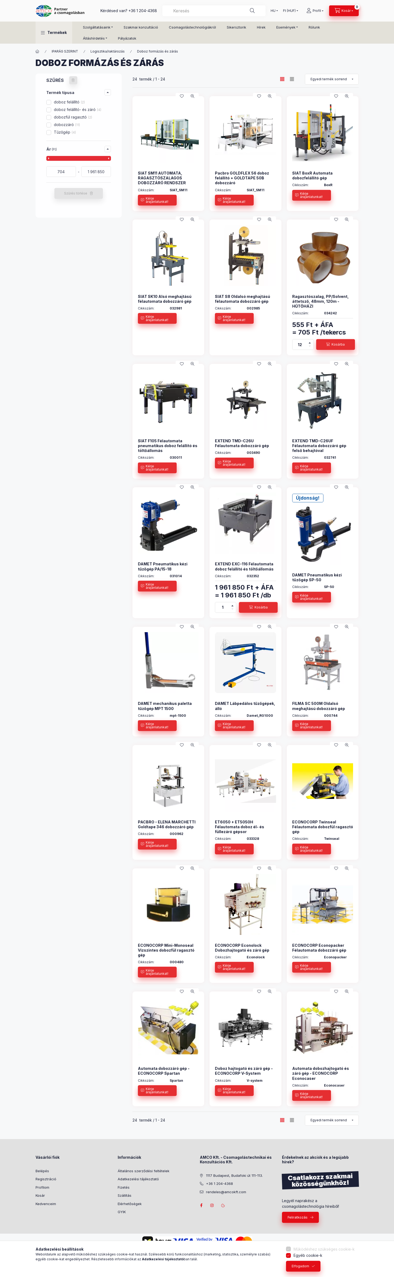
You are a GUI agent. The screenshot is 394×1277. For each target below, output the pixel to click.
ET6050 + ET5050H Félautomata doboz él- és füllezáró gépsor (239, 827)
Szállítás (124, 1195)
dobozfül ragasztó (73, 117)
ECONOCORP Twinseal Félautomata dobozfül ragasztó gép (322, 827)
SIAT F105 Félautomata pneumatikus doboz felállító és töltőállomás (167, 446)
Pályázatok (127, 38)
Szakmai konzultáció (141, 27)
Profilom (42, 1187)
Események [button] (285, 27)
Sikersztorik (236, 27)
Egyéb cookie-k (308, 1255)
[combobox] (214, 10)
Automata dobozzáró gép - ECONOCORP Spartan (164, 1071)
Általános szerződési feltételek (143, 1171)
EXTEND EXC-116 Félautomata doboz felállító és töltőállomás (244, 566)
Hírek (261, 27)
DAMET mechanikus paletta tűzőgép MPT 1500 (165, 706)
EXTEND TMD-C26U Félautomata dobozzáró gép (242, 443)
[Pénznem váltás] (289, 10)
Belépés (42, 1171)
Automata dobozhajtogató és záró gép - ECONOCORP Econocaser (320, 1073)
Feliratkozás (298, 1217)
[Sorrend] (332, 79)
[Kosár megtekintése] (344, 10)
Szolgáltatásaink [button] (96, 27)
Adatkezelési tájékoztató (138, 1179)
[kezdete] (61, 171)
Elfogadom (300, 1266)
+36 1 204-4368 (142, 10)
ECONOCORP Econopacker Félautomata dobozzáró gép (319, 947)
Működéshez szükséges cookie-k (324, 1249)
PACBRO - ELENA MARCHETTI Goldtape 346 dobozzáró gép (167, 824)
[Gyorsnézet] (192, 96)
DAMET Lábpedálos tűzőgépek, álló (245, 706)
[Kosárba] (335, 344)
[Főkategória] (37, 51)
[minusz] (310, 347)
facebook (201, 1205)
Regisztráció (46, 1179)
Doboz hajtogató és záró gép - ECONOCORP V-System (244, 1071)
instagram (212, 1205)
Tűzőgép (65, 132)
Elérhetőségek (130, 1204)
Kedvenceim (46, 1204)
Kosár (40, 1195)
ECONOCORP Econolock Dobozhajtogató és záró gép (242, 947)
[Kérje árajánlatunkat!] (157, 200)
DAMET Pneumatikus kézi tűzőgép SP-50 (317, 577)
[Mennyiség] (300, 344)
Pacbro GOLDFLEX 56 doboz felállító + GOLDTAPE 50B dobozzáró (242, 178)
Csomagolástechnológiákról (192, 27)
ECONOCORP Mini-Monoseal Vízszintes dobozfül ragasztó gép (166, 950)
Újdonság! (307, 498)
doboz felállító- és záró (77, 109)
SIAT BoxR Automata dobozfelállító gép (312, 175)
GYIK (122, 1212)
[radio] (292, 79)
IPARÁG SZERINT (65, 51)
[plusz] (310, 342)
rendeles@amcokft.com (226, 1192)
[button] (54, 33)
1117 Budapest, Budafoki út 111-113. (234, 1175)
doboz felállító (69, 102)
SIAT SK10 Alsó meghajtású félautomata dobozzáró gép (164, 299)
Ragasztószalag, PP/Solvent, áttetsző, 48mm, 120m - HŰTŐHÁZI (320, 301)
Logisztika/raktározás (107, 51)
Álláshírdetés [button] (94, 38)
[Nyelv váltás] (273, 10)
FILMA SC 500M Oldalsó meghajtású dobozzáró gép (318, 706)
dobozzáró (67, 124)
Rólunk (314, 27)
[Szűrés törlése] (73, 80)
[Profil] (315, 10)
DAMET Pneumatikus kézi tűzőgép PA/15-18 (162, 566)
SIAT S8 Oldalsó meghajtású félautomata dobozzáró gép (242, 299)
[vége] (96, 171)
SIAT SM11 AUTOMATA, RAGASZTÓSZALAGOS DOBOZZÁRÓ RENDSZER (162, 178)
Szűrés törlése (75, 193)
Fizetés (124, 1187)
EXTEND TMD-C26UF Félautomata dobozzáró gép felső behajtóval (319, 446)
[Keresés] (252, 11)
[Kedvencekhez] (181, 96)
